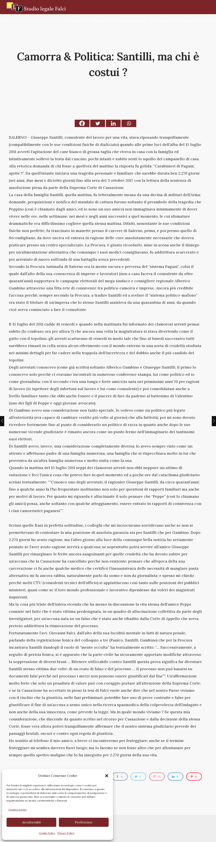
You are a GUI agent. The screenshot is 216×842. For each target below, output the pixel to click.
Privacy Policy (65, 833)
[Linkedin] (113, 123)
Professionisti (131, 21)
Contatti (189, 21)
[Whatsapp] (129, 123)
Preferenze (84, 822)
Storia (99, 21)
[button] (107, 776)
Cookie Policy (47, 833)
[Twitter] (97, 123)
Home (75, 21)
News (163, 21)
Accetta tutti (31, 822)
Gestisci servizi (17, 809)
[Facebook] (82, 123)
